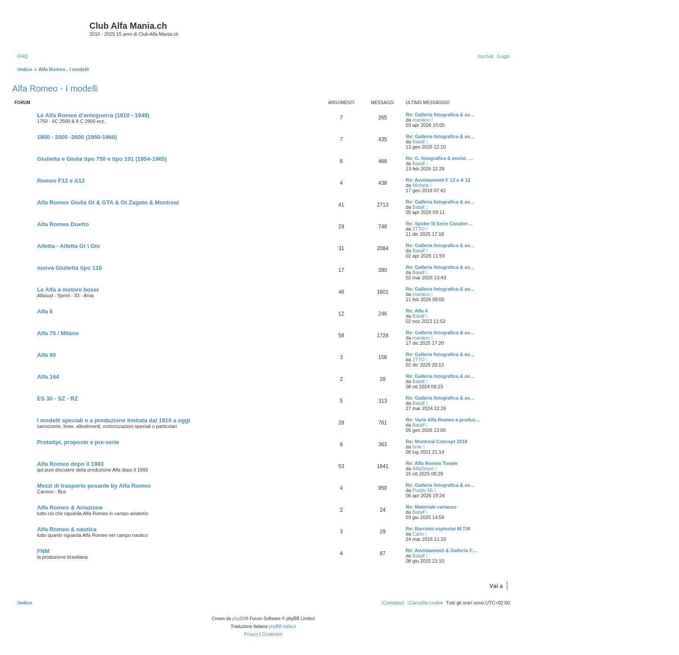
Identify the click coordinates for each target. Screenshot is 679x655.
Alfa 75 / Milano (58, 333)
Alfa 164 (48, 376)
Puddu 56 (422, 490)
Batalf (418, 141)
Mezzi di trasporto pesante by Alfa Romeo (94, 485)
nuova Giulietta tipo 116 (69, 268)
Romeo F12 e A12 (61, 180)
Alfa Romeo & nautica (66, 529)
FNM (43, 551)
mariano (421, 119)
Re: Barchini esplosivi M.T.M (438, 528)
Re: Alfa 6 (417, 310)
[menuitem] (22, 56)
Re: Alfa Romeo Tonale (432, 463)
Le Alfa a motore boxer (68, 289)
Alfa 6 (45, 311)
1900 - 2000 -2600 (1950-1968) (77, 137)
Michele (420, 185)
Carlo (418, 533)
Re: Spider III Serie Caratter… (439, 223)
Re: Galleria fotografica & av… (440, 114)
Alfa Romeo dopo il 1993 (70, 464)
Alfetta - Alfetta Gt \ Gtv (68, 246)
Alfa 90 (46, 355)
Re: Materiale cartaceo (431, 506)
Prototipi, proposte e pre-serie (78, 442)
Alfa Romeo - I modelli (55, 88)
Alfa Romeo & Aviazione (70, 507)
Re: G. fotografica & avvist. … (439, 158)
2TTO (418, 228)
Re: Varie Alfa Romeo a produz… (443, 419)
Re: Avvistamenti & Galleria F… (441, 550)
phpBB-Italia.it (282, 626)
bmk (416, 446)
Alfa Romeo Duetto (63, 224)
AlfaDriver (422, 468)
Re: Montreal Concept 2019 (436, 441)
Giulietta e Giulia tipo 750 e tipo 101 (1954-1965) (102, 159)
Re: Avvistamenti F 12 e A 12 (438, 180)
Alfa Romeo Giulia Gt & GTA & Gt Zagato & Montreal (108, 202)
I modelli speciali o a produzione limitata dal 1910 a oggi (113, 420)
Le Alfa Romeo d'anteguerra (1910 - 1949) (93, 115)
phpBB (238, 618)
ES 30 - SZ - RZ (57, 398)
